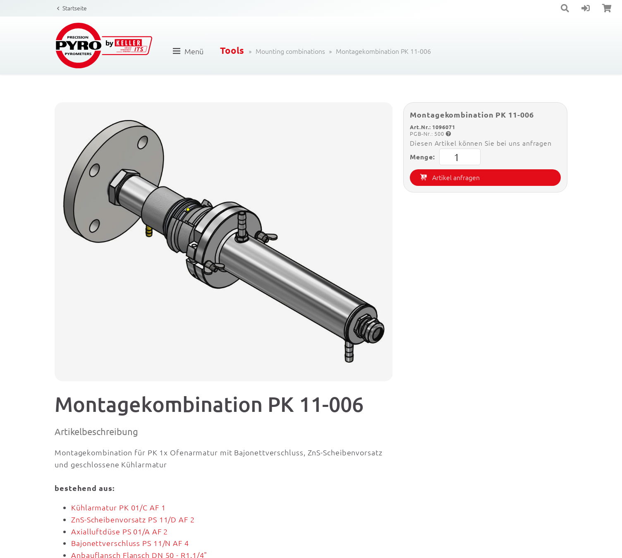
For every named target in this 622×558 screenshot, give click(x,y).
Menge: (445, 157)
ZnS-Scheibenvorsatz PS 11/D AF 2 (133, 519)
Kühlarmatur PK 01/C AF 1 (118, 507)
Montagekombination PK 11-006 (383, 50)
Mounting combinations (290, 50)
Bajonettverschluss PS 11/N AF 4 (130, 543)
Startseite (74, 8)
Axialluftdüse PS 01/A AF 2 (119, 531)
